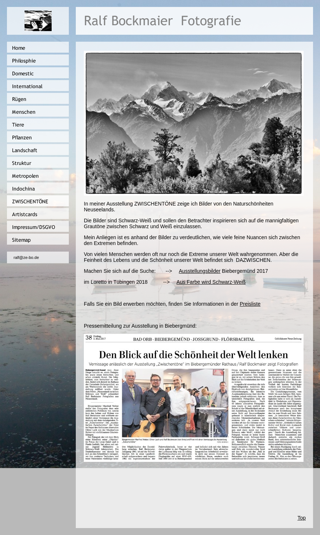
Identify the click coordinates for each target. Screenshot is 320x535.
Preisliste (250, 304)
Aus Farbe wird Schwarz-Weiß (211, 282)
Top (301, 518)
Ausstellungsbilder (200, 271)
